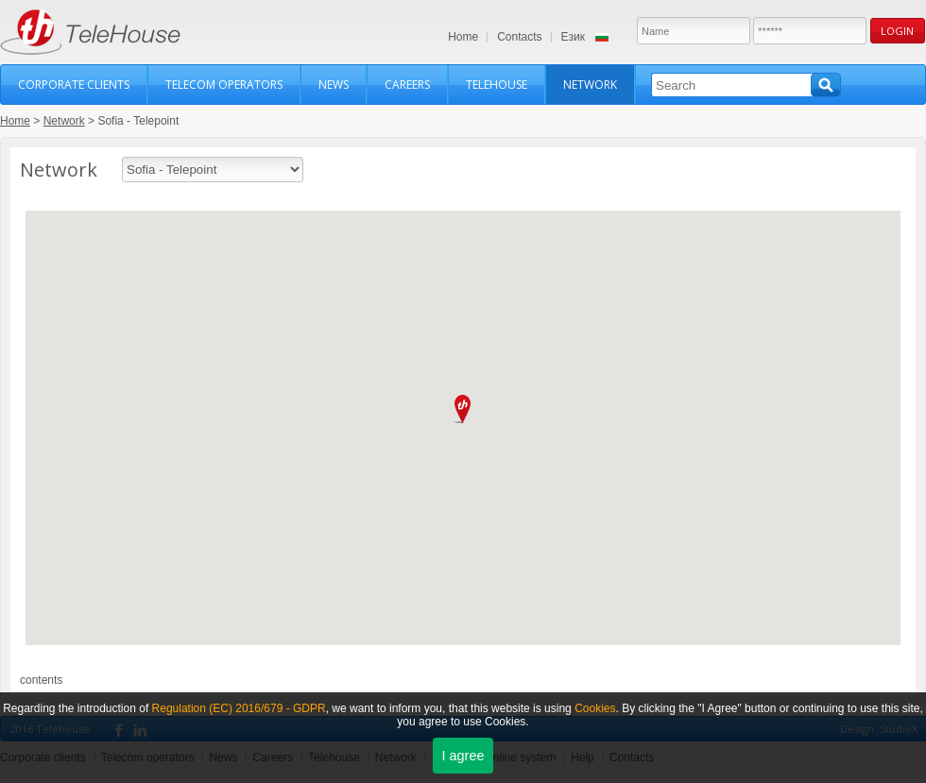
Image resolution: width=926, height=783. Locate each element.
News (333, 85)
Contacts (519, 36)
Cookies (594, 708)
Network (590, 85)
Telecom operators (224, 85)
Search (826, 85)
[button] (463, 409)
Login (897, 31)
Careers (407, 85)
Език (573, 36)
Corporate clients (73, 85)
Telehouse (496, 85)
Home (463, 36)
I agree (463, 755)
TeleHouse (90, 32)
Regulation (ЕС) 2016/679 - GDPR (239, 708)
